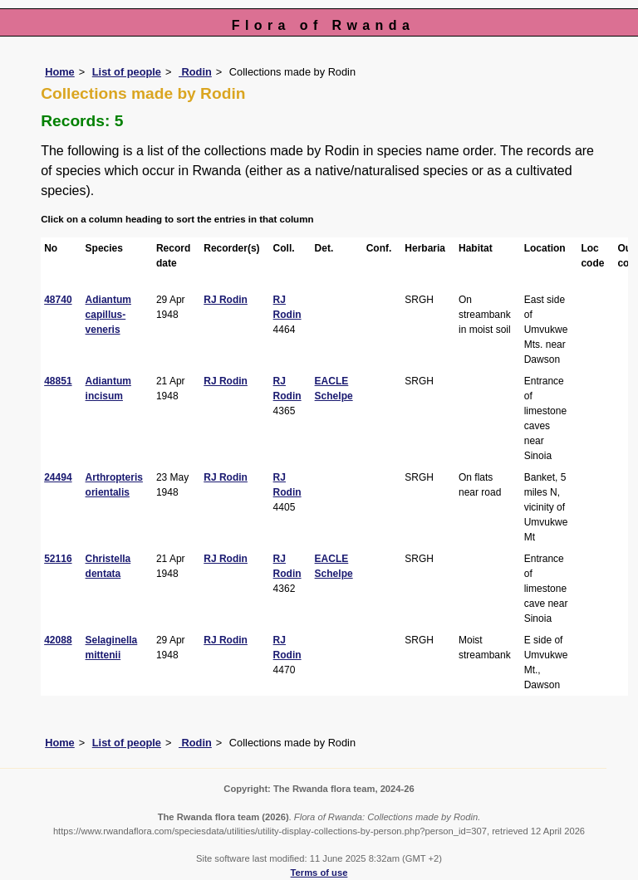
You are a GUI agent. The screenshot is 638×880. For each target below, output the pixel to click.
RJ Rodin (226, 300)
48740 (57, 300)
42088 (57, 640)
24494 (57, 477)
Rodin (195, 72)
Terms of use (319, 873)
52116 (57, 559)
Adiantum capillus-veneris (108, 314)
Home (60, 72)
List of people (126, 72)
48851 (57, 381)
